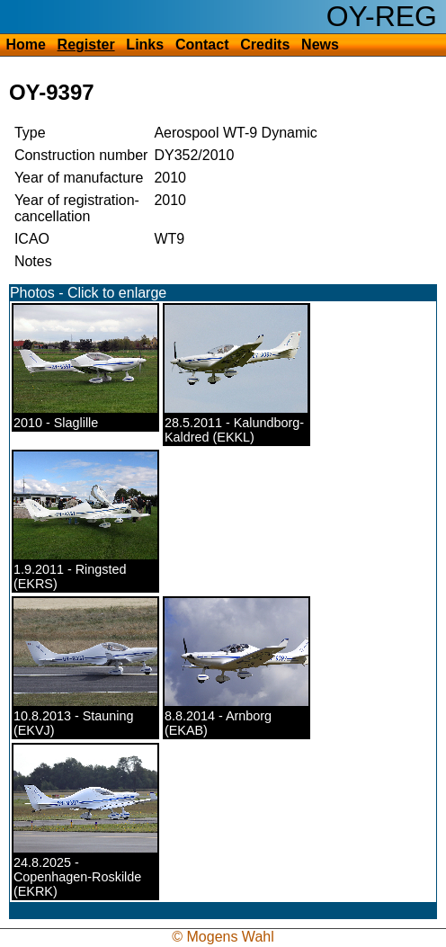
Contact (202, 44)
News (320, 44)
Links (145, 44)
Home (25, 44)
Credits (265, 44)
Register (86, 44)
